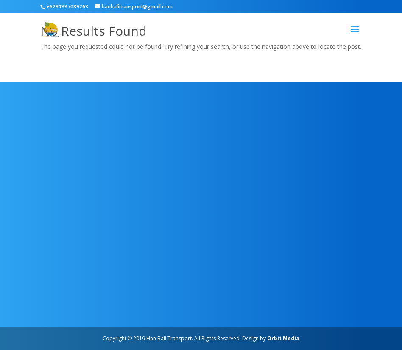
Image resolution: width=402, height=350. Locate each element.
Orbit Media (283, 338)
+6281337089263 (67, 6)
